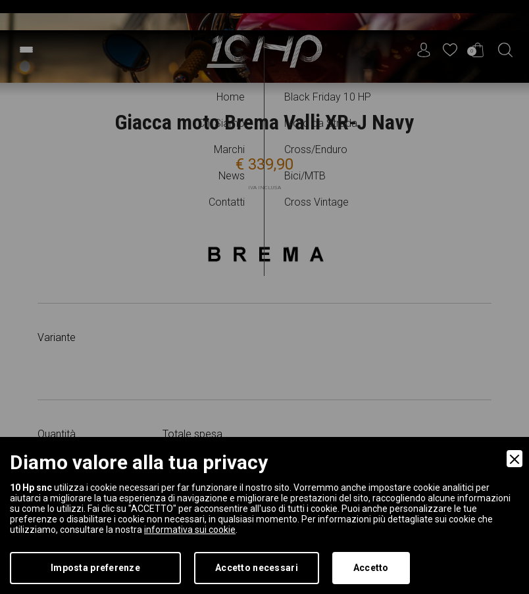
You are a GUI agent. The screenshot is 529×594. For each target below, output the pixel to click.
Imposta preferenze (95, 567)
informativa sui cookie (190, 529)
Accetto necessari (256, 567)
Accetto (371, 567)
